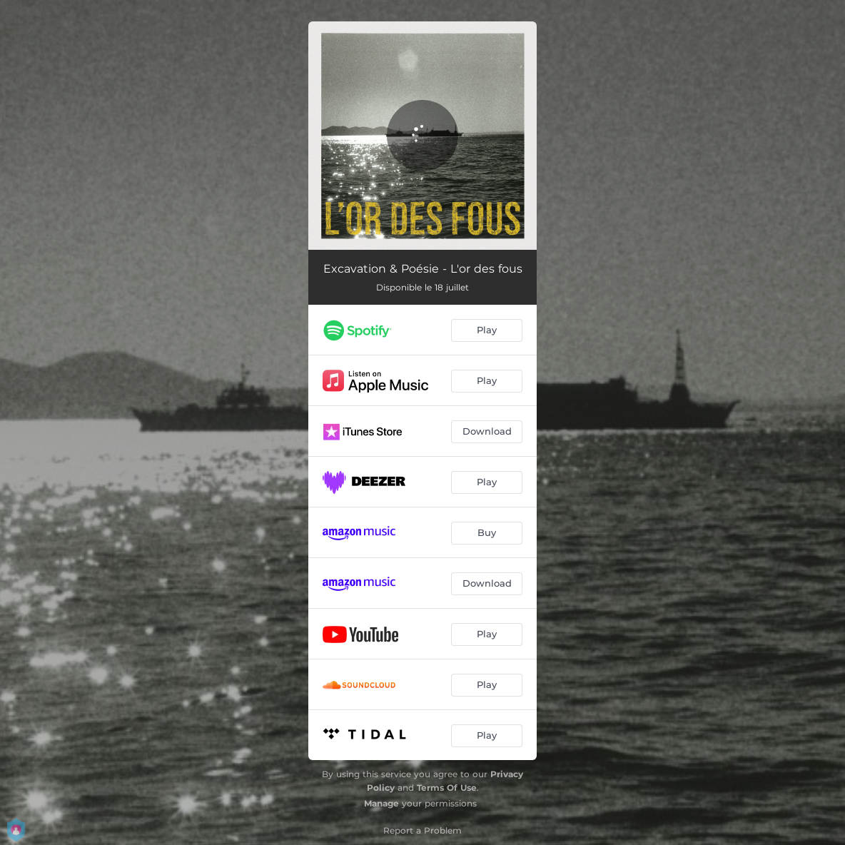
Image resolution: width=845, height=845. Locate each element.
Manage (381, 803)
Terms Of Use (447, 787)
